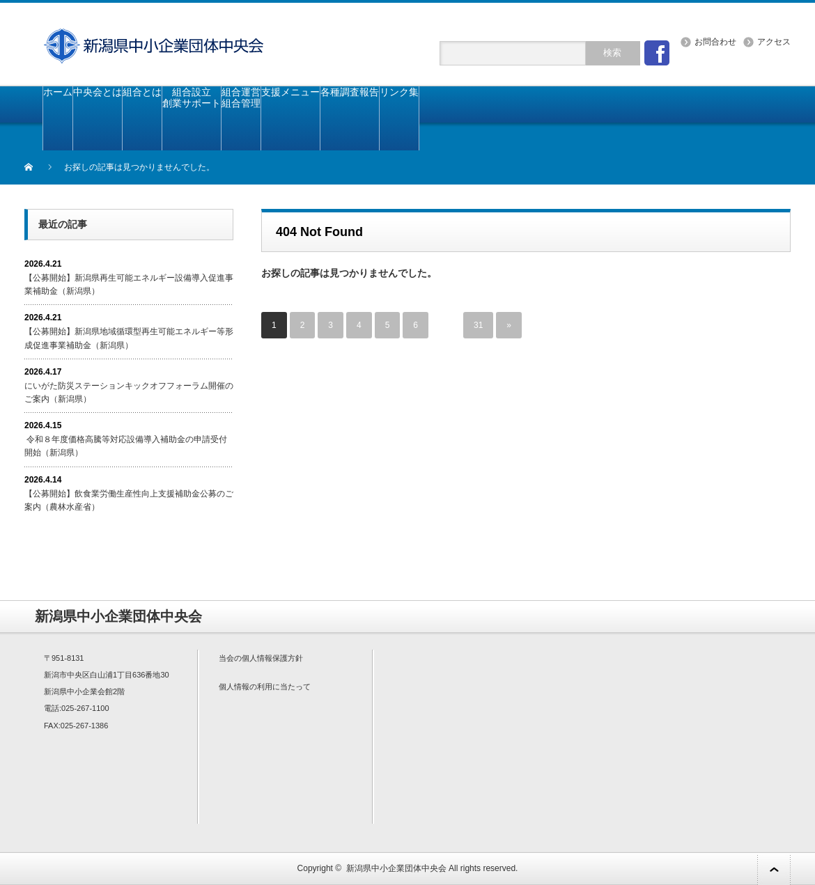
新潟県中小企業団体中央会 (396, 868)
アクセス (774, 42)
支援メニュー (290, 91)
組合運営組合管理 (241, 97)
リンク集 (399, 91)
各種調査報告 (349, 91)
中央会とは (97, 91)
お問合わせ (715, 42)
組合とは (142, 91)
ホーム (57, 91)
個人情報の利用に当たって (265, 686)
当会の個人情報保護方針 (261, 658)
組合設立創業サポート (191, 97)
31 (478, 325)
